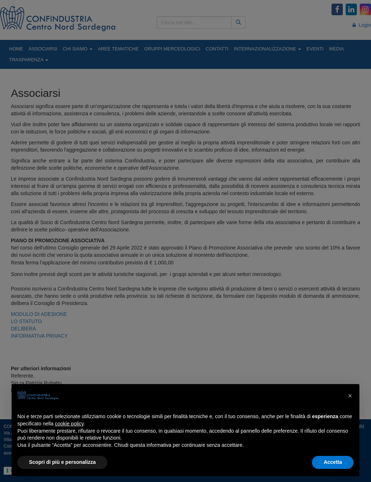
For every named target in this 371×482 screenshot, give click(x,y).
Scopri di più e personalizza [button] (62, 462)
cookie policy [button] (69, 424)
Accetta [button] (333, 462)
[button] (350, 395)
